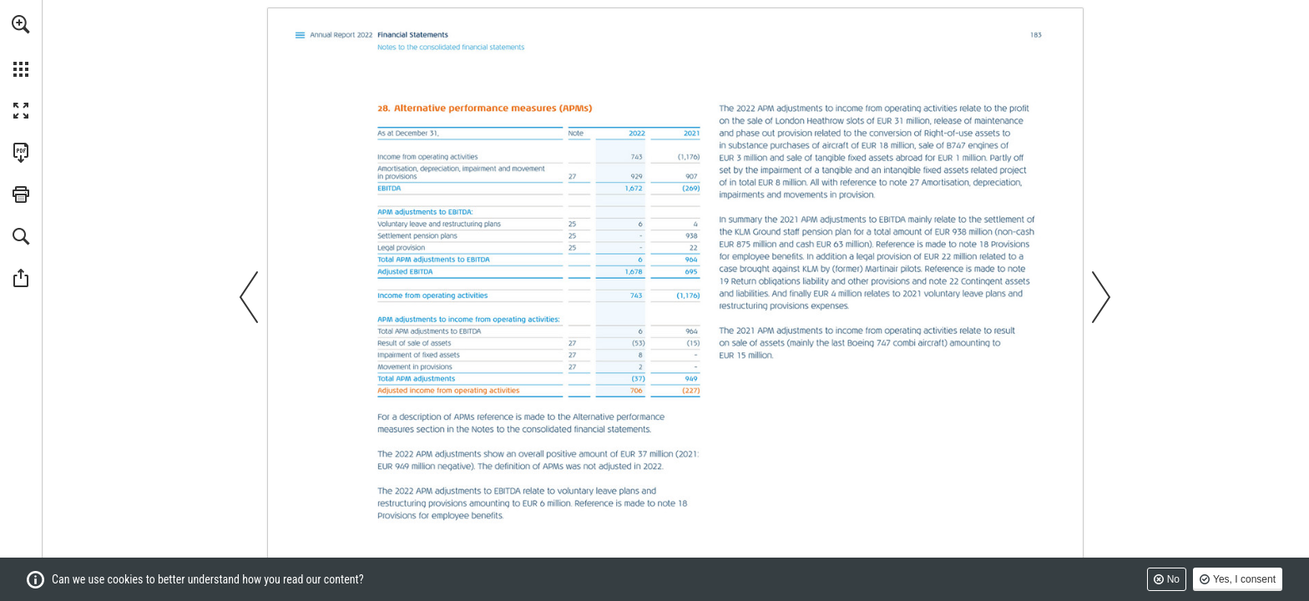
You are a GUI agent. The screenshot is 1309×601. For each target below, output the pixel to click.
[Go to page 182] (579, 176)
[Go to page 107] (300, 35)
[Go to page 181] (579, 223)
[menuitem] (21, 46)
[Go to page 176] (725, 280)
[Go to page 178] (942, 280)
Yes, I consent (1244, 579)
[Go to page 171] (671, 502)
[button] (21, 24)
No (1173, 579)
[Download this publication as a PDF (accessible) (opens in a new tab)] (21, 153)
